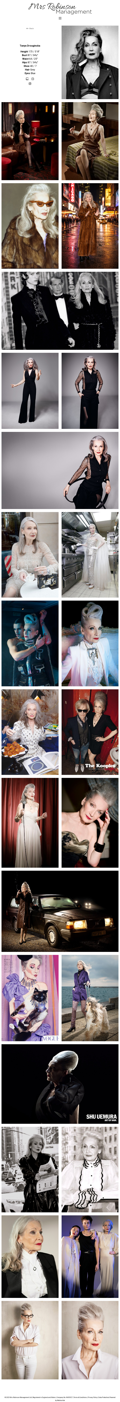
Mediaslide (61, 1400)
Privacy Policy (92, 1397)
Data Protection (103, 1397)
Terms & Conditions (80, 1397)
